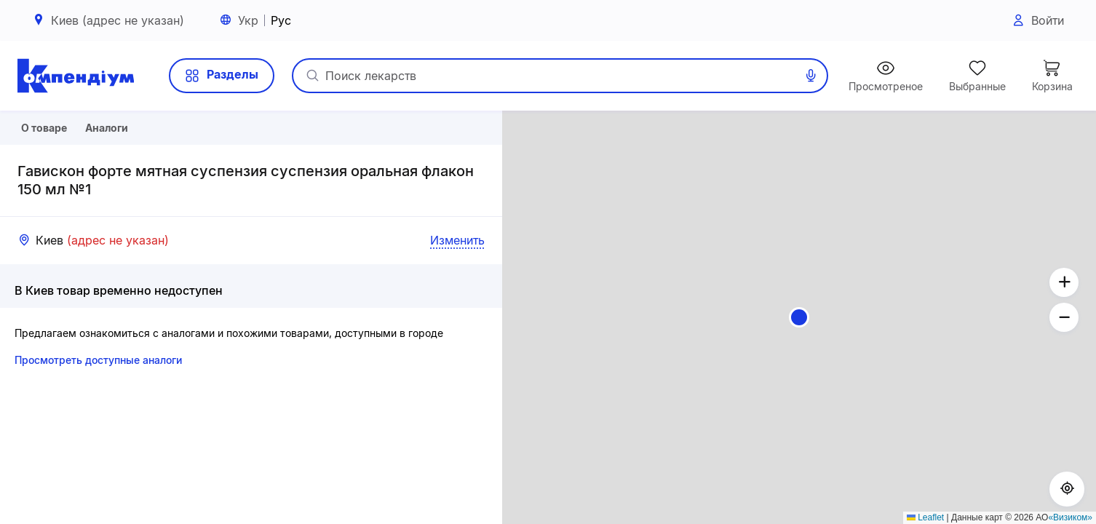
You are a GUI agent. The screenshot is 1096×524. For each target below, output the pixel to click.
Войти (1037, 21)
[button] (799, 317)
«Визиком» (1070, 517)
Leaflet (925, 517)
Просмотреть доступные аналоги (98, 409)
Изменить (457, 289)
